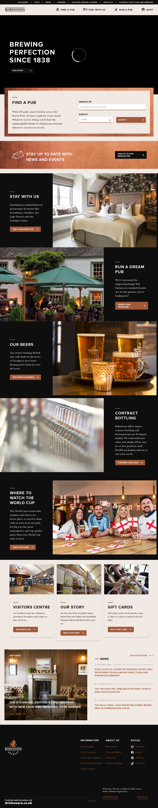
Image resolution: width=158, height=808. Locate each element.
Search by (85, 102)
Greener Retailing (114, 763)
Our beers (23, 2)
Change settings (110, 797)
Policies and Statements (91, 763)
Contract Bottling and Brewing (136, 2)
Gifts (37, 2)
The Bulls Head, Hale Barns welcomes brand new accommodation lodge (123, 707)
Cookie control (87, 769)
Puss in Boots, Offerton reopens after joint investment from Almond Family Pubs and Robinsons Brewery (124, 672)
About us (108, 2)
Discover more (138, 655)
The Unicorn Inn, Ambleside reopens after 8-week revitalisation (123, 690)
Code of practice (88, 752)
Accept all (143, 797)
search (131, 119)
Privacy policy (87, 747)
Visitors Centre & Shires (84, 2)
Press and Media (113, 752)
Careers (61, 2)
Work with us (112, 747)
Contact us (111, 758)
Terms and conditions (90, 758)
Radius (83, 114)
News (48, 2)
